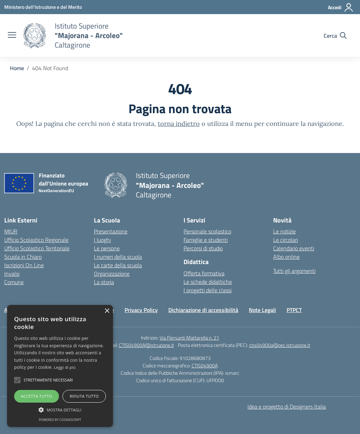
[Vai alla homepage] (34, 35)
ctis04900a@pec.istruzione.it (279, 345)
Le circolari (285, 240)
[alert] (60, 366)
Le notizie (284, 231)
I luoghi (102, 240)
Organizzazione (112, 273)
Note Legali (262, 310)
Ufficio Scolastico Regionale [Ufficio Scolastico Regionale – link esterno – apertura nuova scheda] (36, 240)
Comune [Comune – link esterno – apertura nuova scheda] (14, 282)
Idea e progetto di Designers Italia (286, 406)
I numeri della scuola (118, 256)
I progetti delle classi (208, 290)
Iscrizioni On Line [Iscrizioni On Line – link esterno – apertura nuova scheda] (24, 265)
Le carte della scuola (118, 265)
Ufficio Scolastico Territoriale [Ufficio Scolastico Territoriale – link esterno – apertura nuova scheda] (37, 248)
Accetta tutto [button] (36, 396)
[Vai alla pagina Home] (17, 68)
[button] (17, 380)
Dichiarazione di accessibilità (203, 310)
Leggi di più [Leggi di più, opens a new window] (65, 367)
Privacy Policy (141, 310)
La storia (104, 282)
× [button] (106, 311)
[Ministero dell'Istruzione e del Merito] (43, 7)
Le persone (107, 248)
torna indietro (179, 124)
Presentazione (110, 231)
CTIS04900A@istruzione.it (146, 345)
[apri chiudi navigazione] (12, 35)
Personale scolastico (207, 231)
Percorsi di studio (203, 248)
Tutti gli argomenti (294, 271)
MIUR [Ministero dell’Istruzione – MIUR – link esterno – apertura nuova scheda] (10, 231)
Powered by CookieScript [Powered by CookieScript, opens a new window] (60, 419)
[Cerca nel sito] (335, 35)
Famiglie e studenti (206, 240)
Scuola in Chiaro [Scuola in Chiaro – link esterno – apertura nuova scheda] (23, 256)
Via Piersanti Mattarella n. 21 (189, 337)
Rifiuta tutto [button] (84, 396)
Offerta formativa (204, 273)
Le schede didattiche (208, 281)
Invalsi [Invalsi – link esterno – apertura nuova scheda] (11, 273)
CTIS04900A (205, 365)
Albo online (286, 256)
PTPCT (294, 310)
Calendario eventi (293, 248)
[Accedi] (341, 7)
